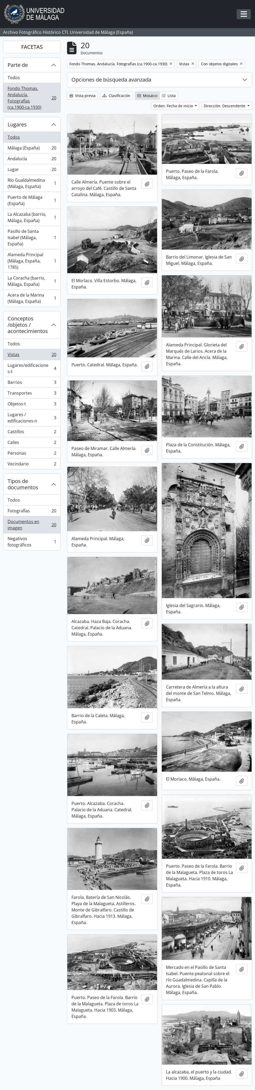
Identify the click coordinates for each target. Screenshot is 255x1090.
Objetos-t (31, 405)
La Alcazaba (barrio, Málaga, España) (31, 217)
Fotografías (31, 512)
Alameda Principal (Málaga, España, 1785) (31, 261)
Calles (31, 443)
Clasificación (116, 95)
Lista (169, 95)
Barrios (31, 383)
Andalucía (31, 159)
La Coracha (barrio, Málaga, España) (31, 281)
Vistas (31, 355)
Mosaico (147, 95)
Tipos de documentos (23, 484)
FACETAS (32, 46)
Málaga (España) (31, 149)
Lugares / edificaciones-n (31, 418)
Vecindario (31, 465)
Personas (31, 454)
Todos (14, 77)
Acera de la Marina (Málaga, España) (31, 298)
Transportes (31, 394)
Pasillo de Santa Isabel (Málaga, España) (31, 237)
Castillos (31, 432)
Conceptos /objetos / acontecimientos (28, 325)
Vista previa (82, 95)
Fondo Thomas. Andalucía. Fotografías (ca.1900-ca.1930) (31, 97)
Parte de (18, 64)
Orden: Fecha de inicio (173, 105)
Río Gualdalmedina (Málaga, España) (31, 183)
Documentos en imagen (31, 525)
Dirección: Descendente (225, 105)
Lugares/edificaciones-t (31, 368)
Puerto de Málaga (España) (31, 200)
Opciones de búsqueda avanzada (111, 79)
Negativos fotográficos (31, 542)
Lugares (17, 124)
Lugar (31, 170)
